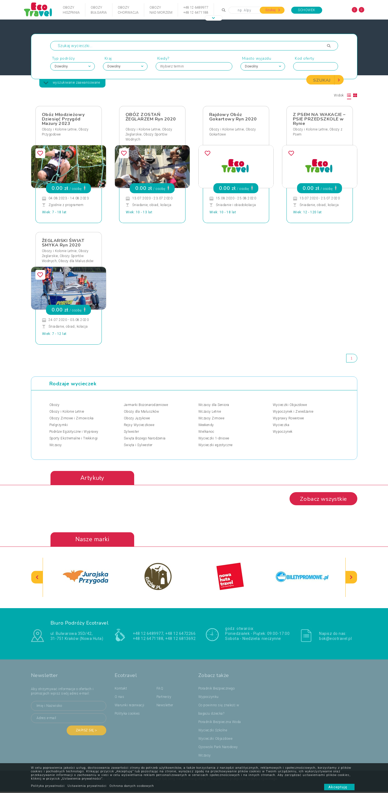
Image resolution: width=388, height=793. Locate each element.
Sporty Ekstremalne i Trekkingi (73, 439)
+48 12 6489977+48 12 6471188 (195, 10)
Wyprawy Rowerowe (288, 418)
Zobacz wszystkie (321, 500)
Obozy (54, 405)
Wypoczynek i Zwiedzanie (293, 412)
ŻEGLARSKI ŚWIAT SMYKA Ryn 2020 (63, 243)
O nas (119, 698)
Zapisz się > (86, 731)
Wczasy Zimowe (211, 418)
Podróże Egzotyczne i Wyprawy (73, 432)
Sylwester (131, 432)
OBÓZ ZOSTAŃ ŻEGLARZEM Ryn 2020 (151, 117)
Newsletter (164, 706)
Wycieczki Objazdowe (290, 405)
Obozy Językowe (137, 418)
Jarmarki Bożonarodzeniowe (146, 405)
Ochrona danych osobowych (131, 786)
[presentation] (37, 578)
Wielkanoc (206, 432)
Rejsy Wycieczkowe (139, 425)
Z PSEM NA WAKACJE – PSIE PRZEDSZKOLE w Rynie (319, 119)
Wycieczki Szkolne (212, 731)
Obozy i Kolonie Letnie (59, 130)
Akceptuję (339, 787)
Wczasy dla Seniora (213, 405)
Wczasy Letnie (209, 412)
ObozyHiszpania (71, 10)
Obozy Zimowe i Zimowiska (71, 418)
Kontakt (121, 690)
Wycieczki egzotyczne (215, 445)
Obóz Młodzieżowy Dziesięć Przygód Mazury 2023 (63, 119)
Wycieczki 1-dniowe (213, 439)
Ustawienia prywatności (87, 786)
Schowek (306, 10)
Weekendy (206, 425)
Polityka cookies (127, 715)
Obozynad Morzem (161, 10)
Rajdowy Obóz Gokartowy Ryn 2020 (233, 117)
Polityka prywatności (48, 786)
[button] (214, 18)
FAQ (159, 690)
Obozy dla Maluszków (76, 261)
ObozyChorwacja (128, 10)
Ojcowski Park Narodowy (218, 748)
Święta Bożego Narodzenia (145, 439)
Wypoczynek (283, 432)
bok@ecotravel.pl (335, 639)
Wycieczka (281, 425)
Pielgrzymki (58, 425)
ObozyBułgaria (99, 10)
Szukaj (272, 10)
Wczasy (55, 445)
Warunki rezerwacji (129, 706)
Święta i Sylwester (138, 445)
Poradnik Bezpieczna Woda (219, 723)
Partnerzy (164, 698)
